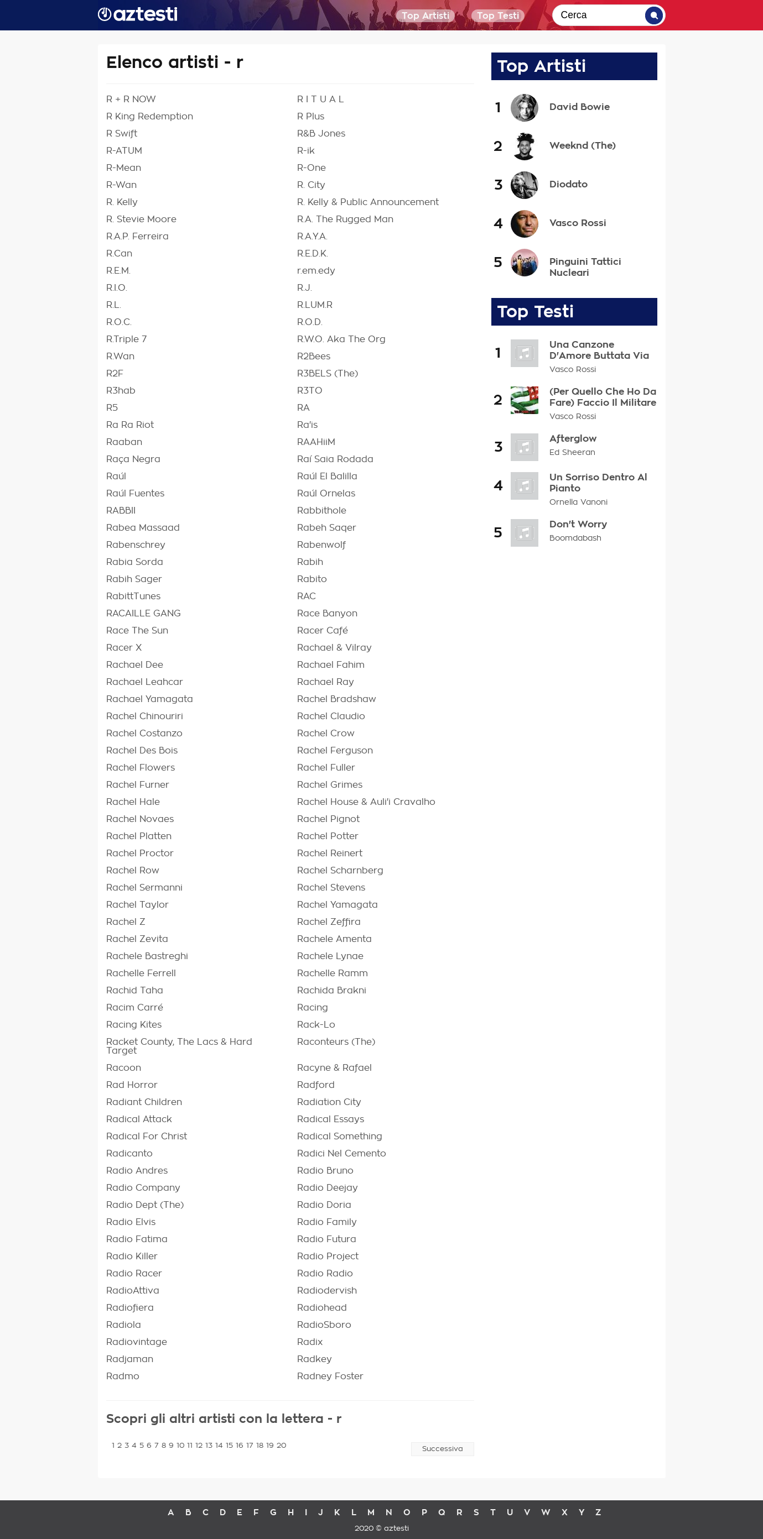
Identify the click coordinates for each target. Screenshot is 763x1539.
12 (199, 1445)
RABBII (121, 510)
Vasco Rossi (577, 223)
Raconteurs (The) (336, 1042)
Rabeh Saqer (326, 528)
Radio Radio (325, 1273)
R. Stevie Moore (141, 219)
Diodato (568, 184)
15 (229, 1445)
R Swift (121, 133)
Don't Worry (578, 524)
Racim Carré (134, 1007)
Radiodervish (327, 1290)
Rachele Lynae (330, 956)
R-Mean (123, 168)
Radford (316, 1085)
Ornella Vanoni (578, 502)
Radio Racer (134, 1273)
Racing (312, 1007)
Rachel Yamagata (337, 905)
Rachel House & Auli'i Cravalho (366, 802)
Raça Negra (133, 459)
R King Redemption (149, 116)
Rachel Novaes (140, 819)
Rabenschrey (135, 545)
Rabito (312, 579)
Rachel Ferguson (335, 750)
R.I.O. (116, 288)
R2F (114, 373)
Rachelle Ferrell (141, 973)
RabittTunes (133, 596)
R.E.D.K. (312, 253)
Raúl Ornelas (326, 493)
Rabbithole (321, 510)
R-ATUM (124, 150)
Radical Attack (139, 1119)
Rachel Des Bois (142, 750)
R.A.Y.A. (312, 236)
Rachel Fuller (326, 767)
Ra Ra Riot (130, 425)
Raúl (116, 476)
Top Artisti (425, 16)
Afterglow (573, 438)
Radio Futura (326, 1239)
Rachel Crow (326, 733)
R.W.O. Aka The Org (341, 339)
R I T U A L (320, 99)
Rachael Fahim (331, 665)
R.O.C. (119, 322)
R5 (112, 408)
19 (270, 1445)
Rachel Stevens (331, 887)
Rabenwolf (321, 545)
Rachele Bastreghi (147, 956)
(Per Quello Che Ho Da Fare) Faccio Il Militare (602, 397)
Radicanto (129, 1153)
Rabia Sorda (134, 562)
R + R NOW (131, 99)
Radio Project (328, 1256)
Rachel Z (126, 922)
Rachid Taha (134, 990)
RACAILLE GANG (143, 613)
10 (180, 1445)
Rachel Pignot (328, 819)
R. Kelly (122, 202)
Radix (310, 1342)
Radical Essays (330, 1119)
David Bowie (579, 107)
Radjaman (129, 1359)
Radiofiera (130, 1308)
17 (249, 1445)
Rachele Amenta (334, 939)
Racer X (124, 647)
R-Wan (121, 185)
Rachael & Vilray (334, 647)
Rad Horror (132, 1085)
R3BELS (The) (327, 373)
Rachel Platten (139, 836)
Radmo (122, 1376)
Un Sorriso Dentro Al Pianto (598, 483)
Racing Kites (134, 1024)
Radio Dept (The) (145, 1205)
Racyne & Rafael (334, 1068)
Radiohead (322, 1308)
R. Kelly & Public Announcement (368, 202)
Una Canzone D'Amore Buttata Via (599, 350)
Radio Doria (324, 1205)
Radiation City (329, 1102)
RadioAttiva (132, 1290)
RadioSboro (324, 1325)
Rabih (310, 562)
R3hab (121, 390)
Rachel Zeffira (329, 922)
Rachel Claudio (331, 716)
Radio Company (143, 1188)
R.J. (304, 288)
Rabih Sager (134, 579)
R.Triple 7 (126, 339)
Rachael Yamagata (149, 699)
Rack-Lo (316, 1024)
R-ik (306, 150)
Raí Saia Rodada (335, 459)
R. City (311, 185)
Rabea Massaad (143, 528)
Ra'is (307, 425)
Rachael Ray (325, 682)
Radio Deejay (327, 1188)
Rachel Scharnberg (340, 870)
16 (239, 1445)
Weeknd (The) (582, 145)
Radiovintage (136, 1342)
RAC (306, 596)
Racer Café (322, 630)
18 (259, 1445)
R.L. (113, 305)
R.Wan (120, 356)
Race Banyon (327, 613)
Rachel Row (132, 870)
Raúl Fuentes (135, 493)
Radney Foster (330, 1376)
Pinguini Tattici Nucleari (585, 267)
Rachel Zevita (137, 939)
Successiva (442, 1449)
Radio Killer (132, 1256)
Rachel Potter (328, 836)
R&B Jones (321, 133)
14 (219, 1445)
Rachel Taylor (137, 905)
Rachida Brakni (331, 990)
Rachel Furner (137, 785)
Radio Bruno (325, 1170)
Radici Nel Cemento (341, 1153)
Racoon (123, 1068)
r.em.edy (316, 270)
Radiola (123, 1325)
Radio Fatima (137, 1239)
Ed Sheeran (572, 453)
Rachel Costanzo (144, 733)
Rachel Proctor (140, 853)
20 (281, 1445)
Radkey (314, 1359)
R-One (311, 168)
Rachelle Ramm (332, 973)
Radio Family (327, 1222)
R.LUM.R (315, 305)
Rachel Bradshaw (336, 699)
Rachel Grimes (329, 785)
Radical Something (339, 1136)
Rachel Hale (133, 802)
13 (208, 1445)
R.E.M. (118, 270)
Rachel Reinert (329, 853)
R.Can (119, 253)
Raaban (124, 442)
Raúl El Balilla (327, 476)
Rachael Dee (134, 665)
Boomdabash (575, 538)
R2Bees (313, 356)
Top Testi (498, 16)
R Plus (310, 116)
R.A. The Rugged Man (345, 219)
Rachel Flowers (140, 767)
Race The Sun (137, 630)
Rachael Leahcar (144, 682)
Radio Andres (137, 1170)
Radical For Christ (146, 1136)
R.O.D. (310, 322)
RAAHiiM (316, 442)
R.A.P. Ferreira (137, 236)
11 (190, 1445)
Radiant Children (144, 1102)
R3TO (310, 390)
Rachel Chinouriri (144, 716)
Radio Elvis (130, 1222)
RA (303, 408)
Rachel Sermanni (144, 887)
